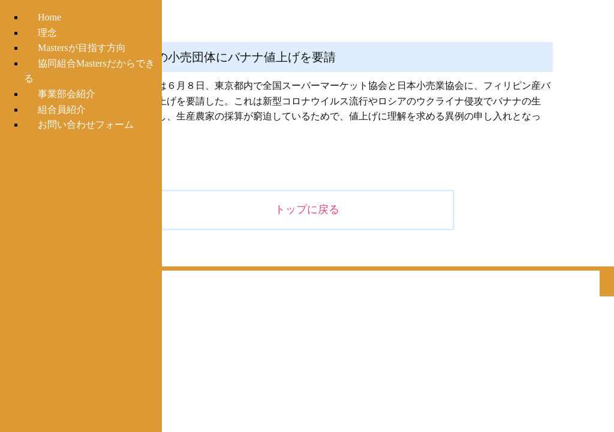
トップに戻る (307, 209)
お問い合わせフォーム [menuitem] (86, 124)
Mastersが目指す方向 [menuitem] (82, 48)
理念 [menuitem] (47, 33)
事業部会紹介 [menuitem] (66, 94)
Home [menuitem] (49, 17)
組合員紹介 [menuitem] (62, 109)
